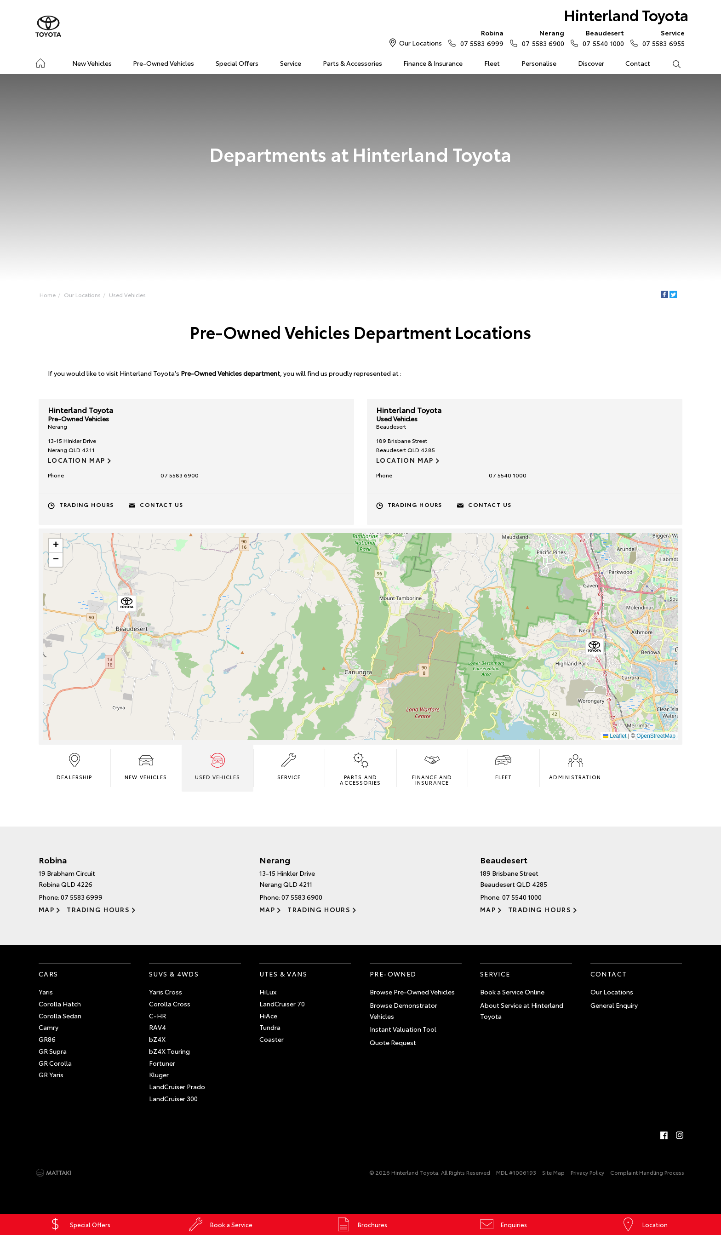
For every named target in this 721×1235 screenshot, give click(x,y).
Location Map (76, 460)
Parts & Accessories (352, 63)
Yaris (46, 991)
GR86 (47, 1039)
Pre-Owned (393, 973)
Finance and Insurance (432, 769)
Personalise (538, 63)
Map (46, 909)
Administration (575, 766)
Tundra (269, 1027)
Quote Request (393, 1042)
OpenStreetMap (655, 736)
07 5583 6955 (661, 38)
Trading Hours (86, 504)
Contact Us (161, 504)
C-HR (157, 1015)
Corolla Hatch (60, 1003)
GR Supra (53, 1051)
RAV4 (157, 1027)
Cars (48, 973)
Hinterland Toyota (626, 14)
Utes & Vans (283, 973)
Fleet (492, 63)
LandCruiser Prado (177, 1086)
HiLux (267, 991)
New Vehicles (92, 63)
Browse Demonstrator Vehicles (403, 1010)
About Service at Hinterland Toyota (521, 1010)
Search (671, 63)
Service (290, 63)
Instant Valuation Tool (403, 1029)
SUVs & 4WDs (174, 973)
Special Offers (237, 63)
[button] (594, 648)
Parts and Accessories (360, 769)
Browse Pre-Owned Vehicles (412, 991)
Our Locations (420, 42)
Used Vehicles (127, 295)
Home (40, 61)
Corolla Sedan (60, 1015)
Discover (591, 63)
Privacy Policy (587, 1172)
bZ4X (157, 1039)
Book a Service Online (512, 991)
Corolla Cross (169, 1003)
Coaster (271, 1039)
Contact (637, 63)
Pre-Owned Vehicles (163, 63)
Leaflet (614, 736)
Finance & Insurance (433, 63)
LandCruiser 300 (173, 1098)
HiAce (268, 1015)
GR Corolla (55, 1063)
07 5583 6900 (541, 38)
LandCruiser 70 (282, 1003)
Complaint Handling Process (647, 1172)
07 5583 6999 (480, 38)
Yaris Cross (165, 991)
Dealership (74, 766)
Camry (48, 1027)
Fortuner (162, 1063)
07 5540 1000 (601, 38)
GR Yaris (51, 1074)
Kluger (159, 1074)
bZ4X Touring (169, 1051)
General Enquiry (614, 1005)
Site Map (553, 1172)
